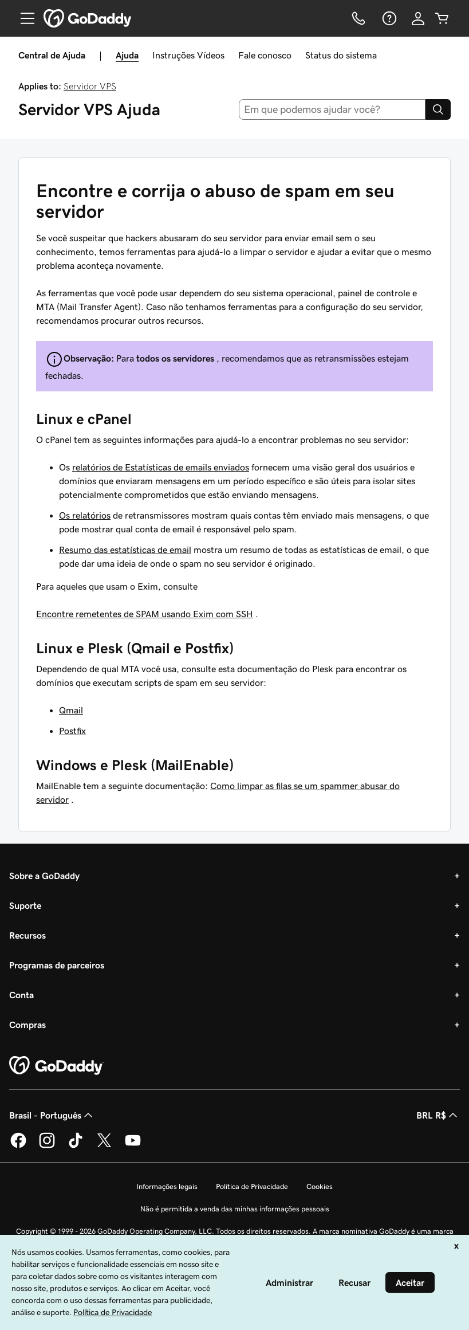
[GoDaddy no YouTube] (133, 1146)
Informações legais (167, 1186)
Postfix (72, 730)
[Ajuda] (388, 18)
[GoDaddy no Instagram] (47, 1146)
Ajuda (127, 55)
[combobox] (332, 109)
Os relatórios (85, 515)
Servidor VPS (90, 86)
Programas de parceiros (56, 965)
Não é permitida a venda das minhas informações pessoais (234, 1209)
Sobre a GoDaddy (44, 875)
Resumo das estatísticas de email (125, 549)
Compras (27, 1024)
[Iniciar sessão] (418, 18)
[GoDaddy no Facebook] (18, 1146)
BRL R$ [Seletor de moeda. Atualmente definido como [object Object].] (438, 1115)
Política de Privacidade (252, 1186)
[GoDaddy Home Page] (56, 1066)
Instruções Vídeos (188, 55)
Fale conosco (264, 55)
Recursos (27, 935)
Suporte (25, 905)
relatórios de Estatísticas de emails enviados (160, 467)
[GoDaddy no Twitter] (104, 1146)
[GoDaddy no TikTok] (75, 1146)
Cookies (319, 1186)
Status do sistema (341, 55)
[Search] (438, 109)
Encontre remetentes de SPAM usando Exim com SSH (144, 613)
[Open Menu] (22, 18)
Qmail (71, 710)
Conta (21, 994)
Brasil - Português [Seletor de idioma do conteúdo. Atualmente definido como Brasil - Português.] (52, 1115)
